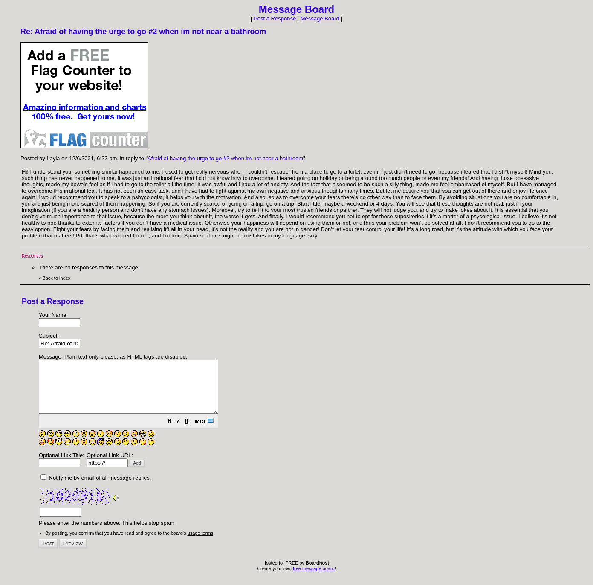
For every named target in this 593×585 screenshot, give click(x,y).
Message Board (320, 18)
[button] (191, 432)
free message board (314, 578)
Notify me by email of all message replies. (95, 488)
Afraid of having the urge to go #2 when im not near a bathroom (225, 158)
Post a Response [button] (275, 18)
